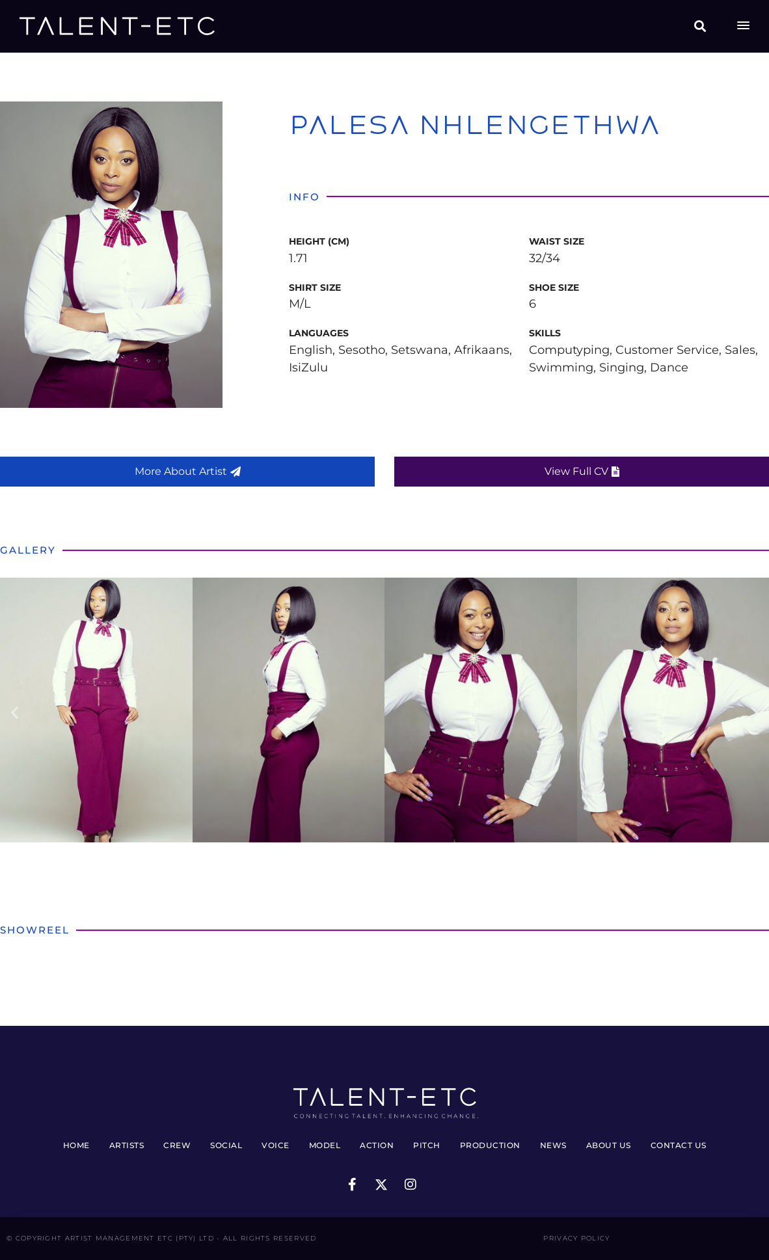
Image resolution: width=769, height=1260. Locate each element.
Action (377, 1145)
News (553, 1145)
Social (226, 1145)
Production (490, 1145)
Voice (276, 1145)
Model (325, 1145)
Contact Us (679, 1145)
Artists (126, 1145)
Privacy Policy (576, 1238)
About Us (608, 1145)
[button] (700, 26)
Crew (177, 1145)
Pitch (426, 1145)
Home (76, 1145)
